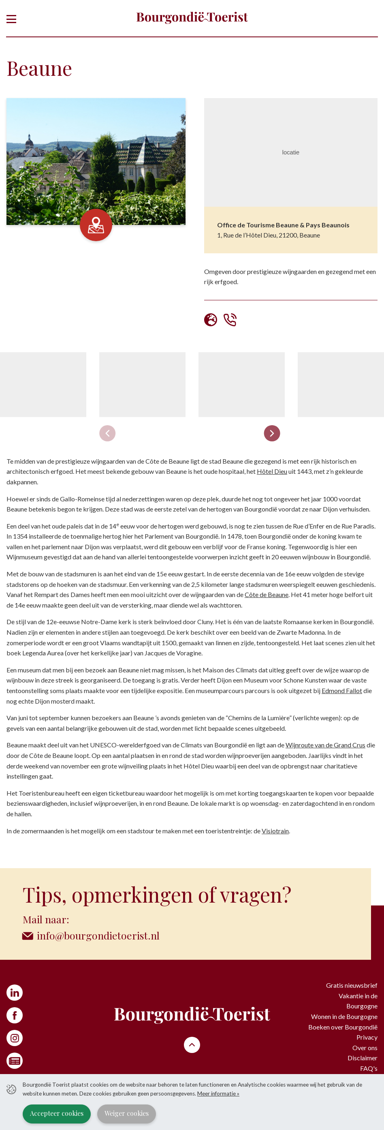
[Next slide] (272, 433)
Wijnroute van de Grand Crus (325, 745)
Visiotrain (275, 831)
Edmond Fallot (342, 690)
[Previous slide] (107, 433)
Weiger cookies (127, 1113)
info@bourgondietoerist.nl (98, 935)
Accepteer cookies (56, 1113)
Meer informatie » (218, 1093)
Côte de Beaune (266, 594)
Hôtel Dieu (272, 471)
